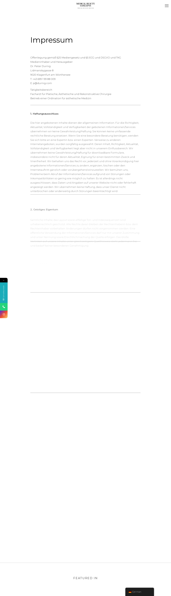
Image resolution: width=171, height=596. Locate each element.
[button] (167, 6)
